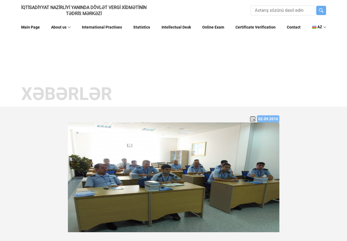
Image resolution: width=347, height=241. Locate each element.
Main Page (30, 27)
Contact (294, 27)
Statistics (141, 27)
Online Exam (213, 27)
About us (58, 27)
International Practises (102, 27)
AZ (317, 27)
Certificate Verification (255, 27)
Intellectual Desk (176, 27)
